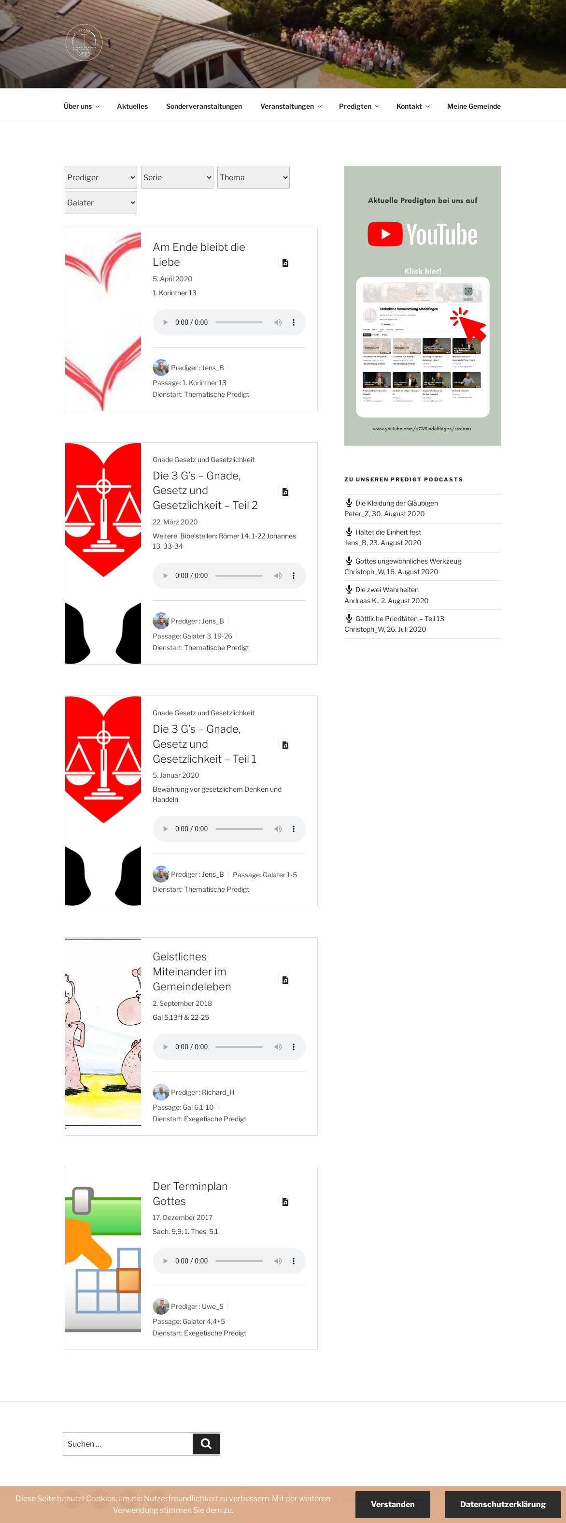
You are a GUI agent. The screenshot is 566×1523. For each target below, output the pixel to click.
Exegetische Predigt (215, 1119)
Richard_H (218, 1092)
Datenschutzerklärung (503, 1504)
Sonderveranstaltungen (204, 106)
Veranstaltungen (291, 106)
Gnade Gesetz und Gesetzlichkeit (204, 459)
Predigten (360, 106)
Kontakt (413, 106)
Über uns (82, 106)
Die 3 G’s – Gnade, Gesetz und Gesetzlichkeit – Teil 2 (205, 490)
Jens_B (213, 367)
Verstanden (393, 1504)
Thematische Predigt (216, 394)
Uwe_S (213, 1306)
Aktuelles (132, 106)
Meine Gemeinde (474, 106)
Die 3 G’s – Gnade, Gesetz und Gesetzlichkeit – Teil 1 (204, 744)
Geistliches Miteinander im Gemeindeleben (192, 971)
